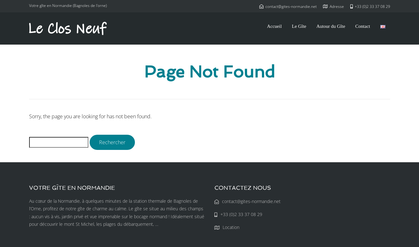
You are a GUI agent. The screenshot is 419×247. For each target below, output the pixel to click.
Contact (362, 26)
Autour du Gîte (330, 26)
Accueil (274, 26)
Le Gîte (299, 26)
